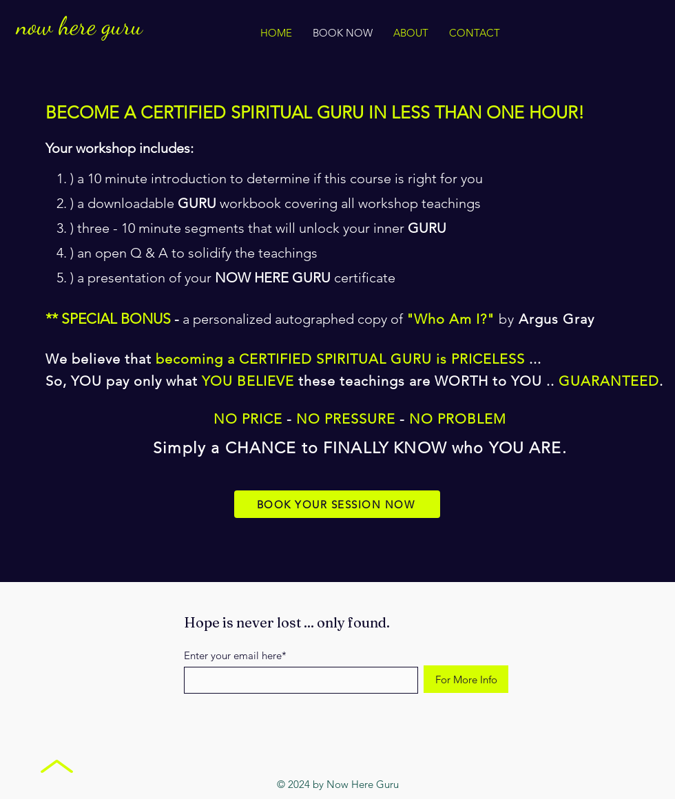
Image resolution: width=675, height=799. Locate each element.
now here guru (80, 26)
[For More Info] (466, 679)
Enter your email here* (235, 655)
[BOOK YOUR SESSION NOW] (337, 504)
